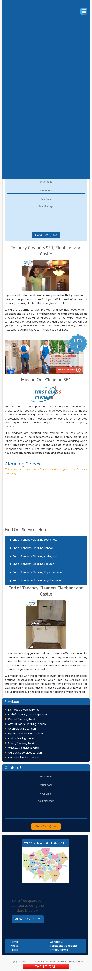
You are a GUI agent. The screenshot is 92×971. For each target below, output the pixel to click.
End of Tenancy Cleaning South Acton (36, 539)
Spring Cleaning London (22, 743)
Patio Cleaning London (21, 738)
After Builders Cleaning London (27, 724)
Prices (14, 950)
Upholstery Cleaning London (25, 733)
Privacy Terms (59, 950)
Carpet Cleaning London (23, 719)
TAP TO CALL (46, 966)
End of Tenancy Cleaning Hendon (33, 548)
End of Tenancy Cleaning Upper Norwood (38, 572)
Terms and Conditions (63, 946)
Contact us (57, 942)
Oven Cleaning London (22, 729)
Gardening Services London (25, 752)
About (14, 946)
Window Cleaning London (23, 748)
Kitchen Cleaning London (23, 757)
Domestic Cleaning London (24, 709)
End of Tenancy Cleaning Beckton (33, 564)
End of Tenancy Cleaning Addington (35, 556)
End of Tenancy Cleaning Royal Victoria (37, 580)
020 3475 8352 (27, 919)
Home (14, 942)
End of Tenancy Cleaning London (28, 714)
